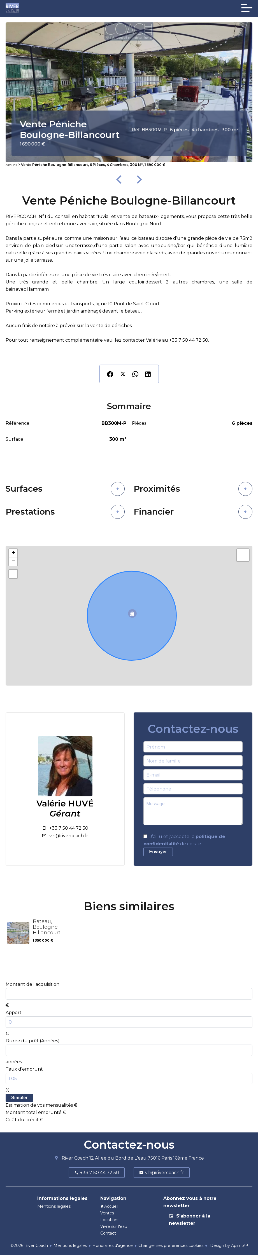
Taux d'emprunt (24, 1069)
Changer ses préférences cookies (170, 1245)
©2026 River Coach (29, 1245)
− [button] (13, 561)
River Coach (75, 1158)
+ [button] (13, 553)
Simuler (19, 1097)
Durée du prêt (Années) (33, 1040)
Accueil (11, 164)
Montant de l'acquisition (32, 984)
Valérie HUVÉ (65, 804)
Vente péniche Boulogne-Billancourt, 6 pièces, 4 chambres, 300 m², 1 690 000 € (93, 165)
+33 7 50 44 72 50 (68, 828)
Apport (14, 1012)
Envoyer (158, 851)
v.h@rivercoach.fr (68, 835)
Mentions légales (70, 1245)
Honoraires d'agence (112, 1245)
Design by (228, 1245)
